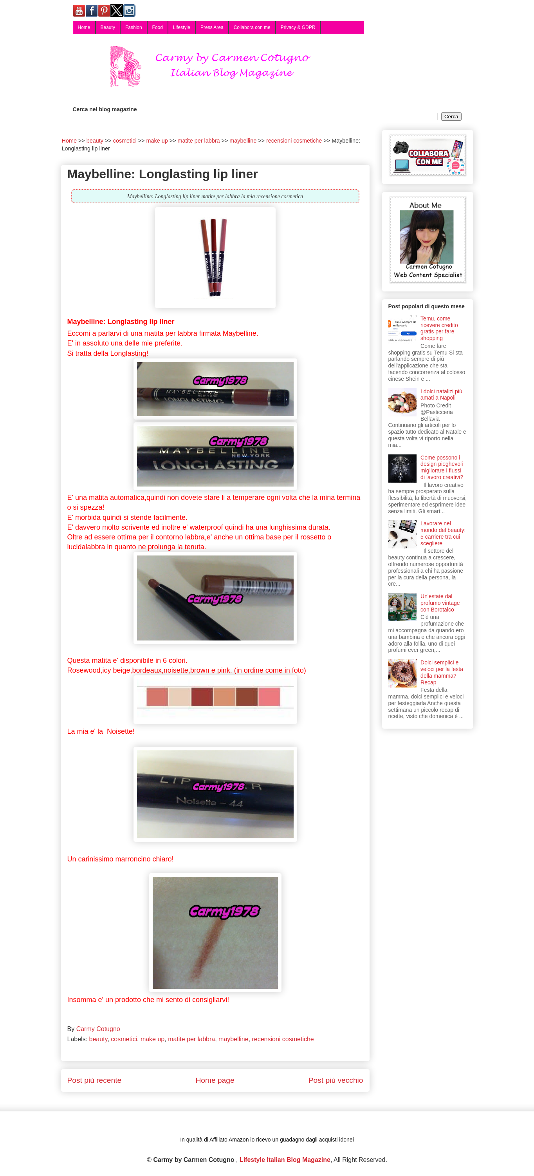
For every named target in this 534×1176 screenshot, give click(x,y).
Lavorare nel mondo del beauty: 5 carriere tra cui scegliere (442, 533)
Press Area (212, 27)
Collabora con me (252, 27)
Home (84, 27)
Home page (214, 1080)
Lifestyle (181, 27)
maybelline (233, 1039)
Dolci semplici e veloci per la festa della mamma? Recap (441, 672)
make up (152, 1039)
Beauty (108, 27)
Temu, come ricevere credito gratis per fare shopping (439, 328)
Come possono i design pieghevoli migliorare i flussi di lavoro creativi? (441, 467)
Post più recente (94, 1080)
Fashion (133, 27)
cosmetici (124, 1039)
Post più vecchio (335, 1080)
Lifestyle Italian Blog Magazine (285, 1159)
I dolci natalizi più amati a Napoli (441, 394)
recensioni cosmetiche (283, 1039)
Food (157, 27)
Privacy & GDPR (298, 27)
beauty (98, 1039)
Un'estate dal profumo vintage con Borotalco (440, 603)
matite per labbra (191, 1039)
